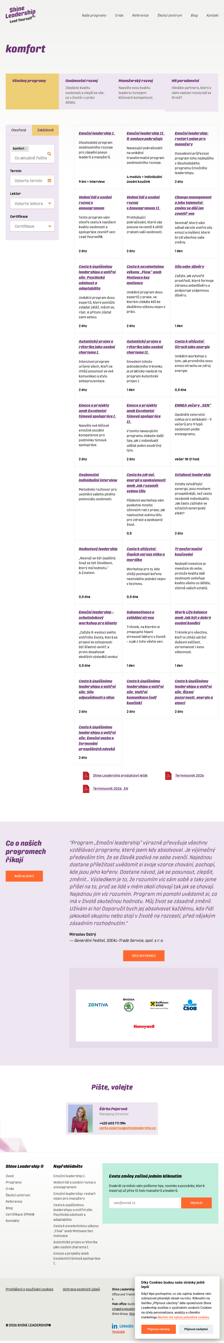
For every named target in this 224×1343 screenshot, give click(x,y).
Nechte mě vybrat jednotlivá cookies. (184, 1317)
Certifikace (19, 219)
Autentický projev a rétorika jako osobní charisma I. (97, 349)
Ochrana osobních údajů (81, 1291)
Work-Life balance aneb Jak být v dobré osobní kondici (193, 619)
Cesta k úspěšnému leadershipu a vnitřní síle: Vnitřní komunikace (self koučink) (145, 694)
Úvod (10, 1178)
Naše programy (94, 15)
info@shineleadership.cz (127, 1311)
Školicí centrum (169, 15)
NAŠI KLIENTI (24, 878)
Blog (194, 15)
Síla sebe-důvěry (189, 268)
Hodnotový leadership (98, 551)
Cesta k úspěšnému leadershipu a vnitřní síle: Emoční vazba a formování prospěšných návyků (97, 740)
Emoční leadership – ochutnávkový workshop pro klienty (98, 619)
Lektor (15, 196)
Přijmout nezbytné (196, 1329)
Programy (14, 1184)
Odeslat (196, 1205)
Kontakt (212, 15)
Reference (140, 15)
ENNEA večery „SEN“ (193, 407)
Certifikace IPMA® (20, 1217)
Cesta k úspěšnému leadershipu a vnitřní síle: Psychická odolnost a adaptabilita (97, 279)
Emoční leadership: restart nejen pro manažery (192, 141)
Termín (15, 173)
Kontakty (12, 1223)
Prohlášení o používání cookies (29, 1291)
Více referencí (144, 958)
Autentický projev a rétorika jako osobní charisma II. (145, 349)
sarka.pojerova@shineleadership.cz (127, 1130)
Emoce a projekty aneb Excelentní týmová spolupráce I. (97, 413)
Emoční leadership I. (97, 135)
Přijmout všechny (158, 1329)
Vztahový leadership (193, 477)
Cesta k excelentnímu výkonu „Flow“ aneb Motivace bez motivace (76, 1233)
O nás (119, 15)
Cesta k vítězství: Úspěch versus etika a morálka (146, 556)
